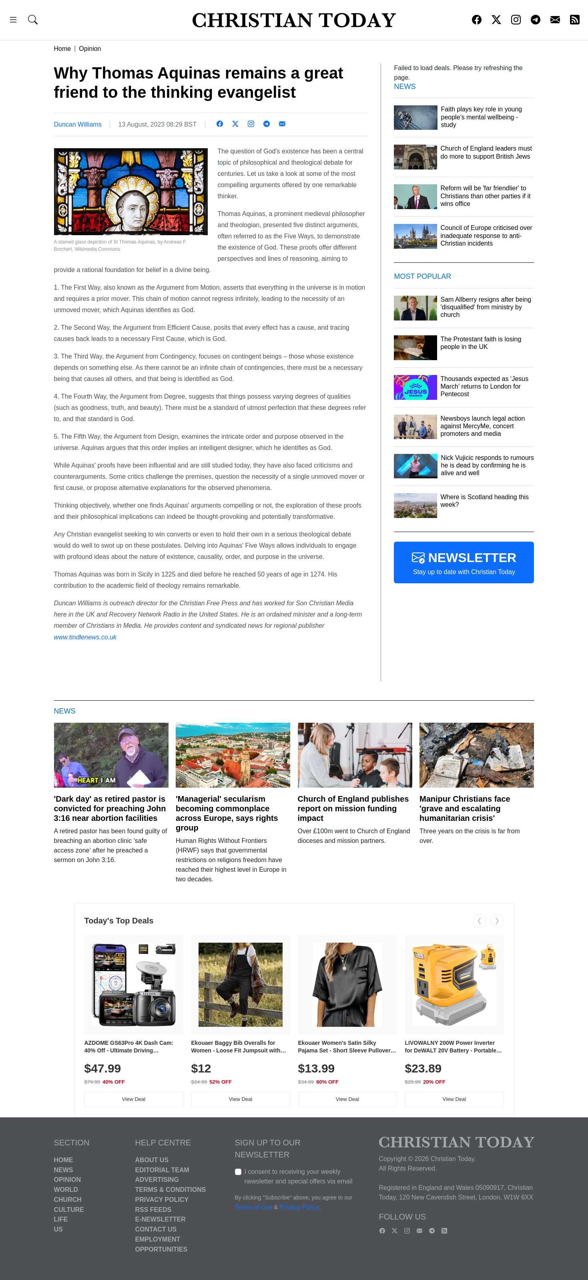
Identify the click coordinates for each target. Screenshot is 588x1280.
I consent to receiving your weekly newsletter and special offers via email (299, 1176)
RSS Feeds (153, 1209)
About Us (152, 1160)
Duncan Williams (78, 124)
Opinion (90, 48)
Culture (69, 1209)
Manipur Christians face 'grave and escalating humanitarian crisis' (464, 808)
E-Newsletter (160, 1219)
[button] (13, 21)
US (58, 1229)
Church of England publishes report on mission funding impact (353, 808)
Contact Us (156, 1229)
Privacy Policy (162, 1199)
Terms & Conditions (170, 1189)
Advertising (157, 1179)
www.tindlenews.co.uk (85, 636)
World (66, 1189)
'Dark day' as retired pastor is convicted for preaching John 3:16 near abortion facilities (110, 808)
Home (62, 48)
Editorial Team (162, 1169)
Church (68, 1199)
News (63, 1169)
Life (61, 1219)
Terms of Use (254, 1207)
